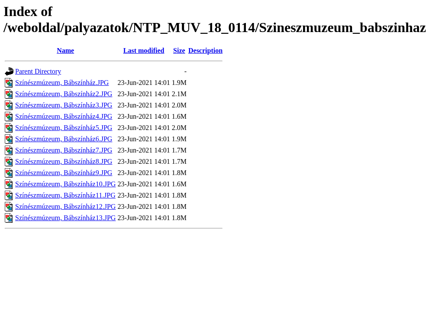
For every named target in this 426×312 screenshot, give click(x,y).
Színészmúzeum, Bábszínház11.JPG (65, 195)
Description (205, 50)
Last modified (144, 50)
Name (65, 50)
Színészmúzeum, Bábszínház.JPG (62, 82)
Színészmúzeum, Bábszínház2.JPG (63, 94)
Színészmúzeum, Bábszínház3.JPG (63, 105)
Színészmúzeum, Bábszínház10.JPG (65, 184)
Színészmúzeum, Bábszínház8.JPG (63, 161)
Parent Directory (38, 71)
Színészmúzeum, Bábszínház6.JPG (63, 139)
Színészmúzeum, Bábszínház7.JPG (63, 150)
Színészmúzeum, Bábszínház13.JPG (65, 217)
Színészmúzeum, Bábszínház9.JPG (63, 172)
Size (179, 50)
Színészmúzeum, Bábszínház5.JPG (63, 127)
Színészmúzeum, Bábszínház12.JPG (65, 206)
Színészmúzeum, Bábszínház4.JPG (63, 116)
